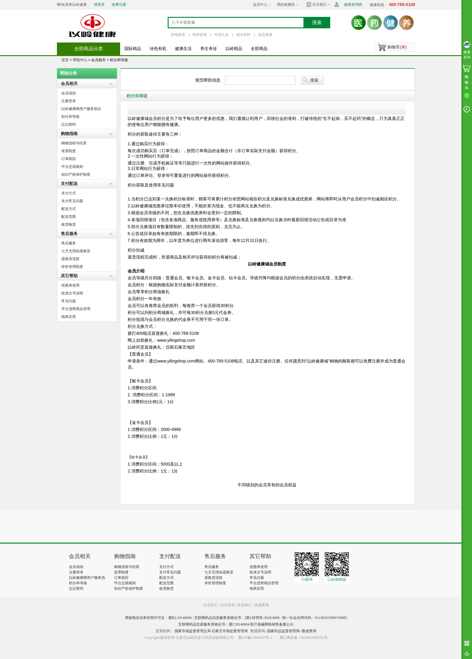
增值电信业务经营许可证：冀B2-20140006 (158, 618)
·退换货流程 (70, 259)
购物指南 (69, 133)
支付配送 (69, 183)
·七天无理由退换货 (75, 251)
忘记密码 (76, 588)
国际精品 (132, 48)
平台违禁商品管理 (264, 583)
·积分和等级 (70, 117)
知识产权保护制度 (128, 588)
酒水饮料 (243, 35)
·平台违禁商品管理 (75, 309)
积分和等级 (78, 583)
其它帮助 (69, 275)
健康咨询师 (353, 4)
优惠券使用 (259, 567)
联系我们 (244, 605)
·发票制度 (68, 151)
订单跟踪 (121, 578)
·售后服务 (68, 243)
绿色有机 (158, 48)
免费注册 (119, 4)
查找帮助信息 (207, 80)
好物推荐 (178, 35)
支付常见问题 (170, 572)
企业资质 (227, 605)
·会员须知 (68, 93)
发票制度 (121, 572)
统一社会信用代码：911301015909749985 (314, 618)
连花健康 (265, 35)
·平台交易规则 (72, 167)
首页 (65, 60)
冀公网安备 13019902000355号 (304, 637)
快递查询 (261, 605)
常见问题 (257, 578)
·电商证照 (68, 317)
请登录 (99, 4)
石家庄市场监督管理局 (230, 631)
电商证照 (257, 588)
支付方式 (166, 567)
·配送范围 (68, 217)
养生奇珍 (208, 48)
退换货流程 (213, 578)
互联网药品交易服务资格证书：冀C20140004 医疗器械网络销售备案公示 (235, 624)
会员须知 (76, 567)
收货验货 (166, 588)
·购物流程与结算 (74, 143)
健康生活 (183, 48)
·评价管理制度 (72, 267)
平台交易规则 (125, 583)
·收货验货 (68, 224)
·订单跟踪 (68, 159)
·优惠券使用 (70, 285)
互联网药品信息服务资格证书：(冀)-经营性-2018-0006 (237, 618)
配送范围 (166, 583)
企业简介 (211, 605)
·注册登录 (68, 101)
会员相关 (69, 83)
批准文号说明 (260, 572)
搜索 (317, 22)
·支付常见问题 (72, 201)
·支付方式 (68, 193)
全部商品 (259, 48)
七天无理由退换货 (218, 572)
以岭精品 (233, 48)
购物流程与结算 (126, 567)
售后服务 (69, 233)
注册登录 (76, 572)
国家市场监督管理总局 (193, 631)
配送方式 (166, 578)
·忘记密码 (68, 124)
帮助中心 (80, 60)
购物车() (396, 47)
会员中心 (260, 4)
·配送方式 (68, 209)
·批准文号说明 (72, 293)
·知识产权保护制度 (75, 174)
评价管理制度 (215, 583)
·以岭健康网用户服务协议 (81, 109)
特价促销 (199, 35)
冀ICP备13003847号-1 (255, 637)
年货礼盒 (221, 35)
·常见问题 (68, 301)
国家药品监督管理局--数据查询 (291, 631)
